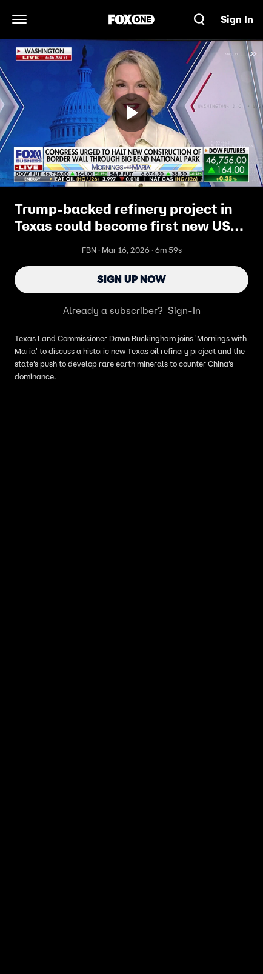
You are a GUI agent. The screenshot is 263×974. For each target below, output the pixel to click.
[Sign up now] (131, 112)
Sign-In (184, 310)
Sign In (237, 19)
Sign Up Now (131, 279)
